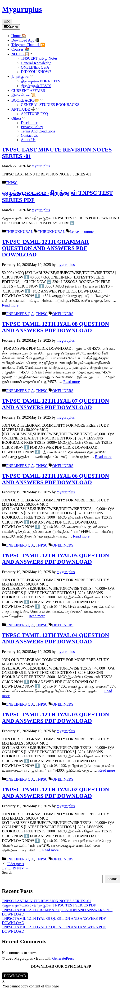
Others (18, 118)
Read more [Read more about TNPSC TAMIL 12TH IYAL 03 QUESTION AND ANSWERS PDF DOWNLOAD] (106, 770)
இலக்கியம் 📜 (23, 95)
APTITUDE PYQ (34, 114)
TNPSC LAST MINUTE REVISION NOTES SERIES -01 (46, 901)
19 (14, 868)
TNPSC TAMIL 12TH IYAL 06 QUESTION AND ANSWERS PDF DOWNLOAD (55, 479)
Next (23, 868)
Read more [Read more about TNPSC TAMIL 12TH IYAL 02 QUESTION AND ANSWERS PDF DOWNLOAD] (50, 850)
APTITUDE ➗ (25, 109)
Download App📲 (25, 40)
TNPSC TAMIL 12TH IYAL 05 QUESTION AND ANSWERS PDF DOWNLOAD (55, 558)
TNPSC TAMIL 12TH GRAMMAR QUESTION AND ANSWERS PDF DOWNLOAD (45, 248)
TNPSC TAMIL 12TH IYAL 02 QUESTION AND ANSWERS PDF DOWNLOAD (55, 792)
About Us (28, 140)
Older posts (15, 864)
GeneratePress (63, 958)
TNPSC (12, 183)
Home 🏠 (18, 36)
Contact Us (29, 135)
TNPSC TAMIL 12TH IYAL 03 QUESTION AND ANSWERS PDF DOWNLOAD (55, 717)
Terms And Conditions (38, 131)
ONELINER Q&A (35, 67)
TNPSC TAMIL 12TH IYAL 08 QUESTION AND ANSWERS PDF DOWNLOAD (55, 327)
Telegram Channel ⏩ (28, 45)
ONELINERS (62, 314)
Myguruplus (22, 9)
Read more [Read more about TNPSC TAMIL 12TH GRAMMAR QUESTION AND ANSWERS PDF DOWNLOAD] (10, 305)
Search (7, 872)
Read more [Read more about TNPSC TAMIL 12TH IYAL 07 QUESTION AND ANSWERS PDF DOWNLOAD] (103, 457)
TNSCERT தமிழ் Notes (39, 58)
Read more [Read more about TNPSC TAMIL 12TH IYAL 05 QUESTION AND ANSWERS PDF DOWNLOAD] (37, 616)
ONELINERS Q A (20, 314)
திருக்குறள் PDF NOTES (40, 81)
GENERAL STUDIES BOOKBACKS (50, 105)
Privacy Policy (32, 127)
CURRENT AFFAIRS (28, 91)
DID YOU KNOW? (36, 72)
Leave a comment (83, 232)
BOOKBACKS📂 (27, 100)
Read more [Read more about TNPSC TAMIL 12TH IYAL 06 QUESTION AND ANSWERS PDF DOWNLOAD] (81, 536)
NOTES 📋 (22, 54)
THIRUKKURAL (19, 232)
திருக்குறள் (22, 76)
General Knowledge (36, 63)
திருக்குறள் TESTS (36, 86)
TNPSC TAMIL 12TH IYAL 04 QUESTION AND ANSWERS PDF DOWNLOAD (55, 638)
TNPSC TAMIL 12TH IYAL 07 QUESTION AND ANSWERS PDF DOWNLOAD (55, 404)
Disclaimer (29, 123)
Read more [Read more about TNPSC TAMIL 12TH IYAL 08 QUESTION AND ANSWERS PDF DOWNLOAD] (71, 382)
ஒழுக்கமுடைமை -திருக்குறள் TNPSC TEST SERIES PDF (49, 905)
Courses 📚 (20, 49)
